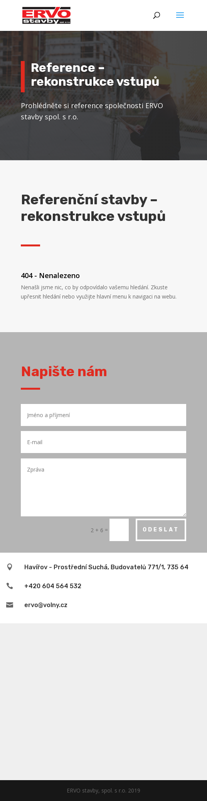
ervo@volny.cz (45, 605)
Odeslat (161, 529)
